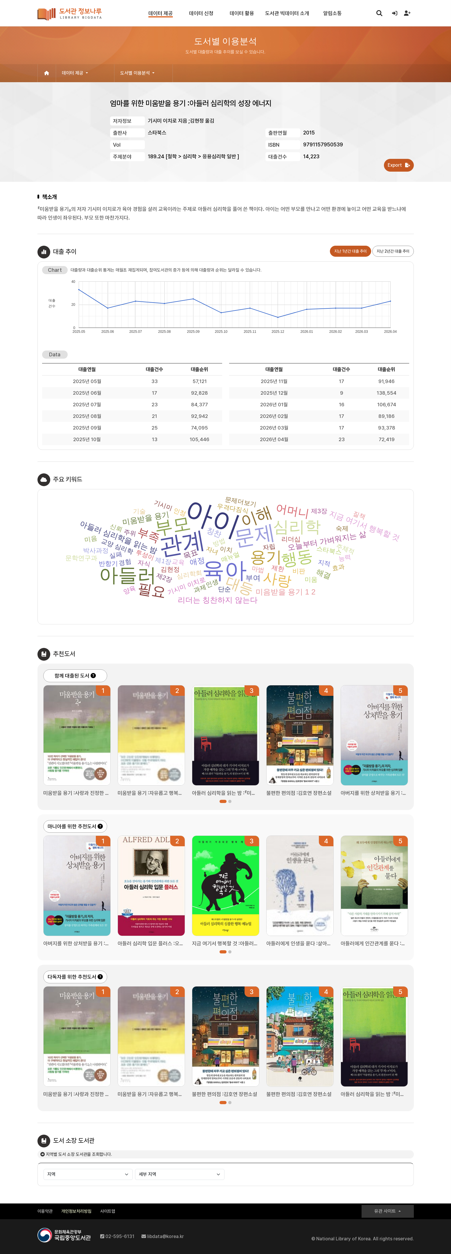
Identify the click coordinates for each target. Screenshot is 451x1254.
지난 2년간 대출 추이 (393, 251)
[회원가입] (407, 13)
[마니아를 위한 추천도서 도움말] (100, 826)
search (379, 12)
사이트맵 (107, 1211)
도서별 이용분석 (135, 73)
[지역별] (88, 1174)
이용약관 (45, 1211)
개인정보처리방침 (76, 1211)
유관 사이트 (385, 1211)
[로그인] (394, 13)
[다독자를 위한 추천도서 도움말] (100, 977)
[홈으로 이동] (47, 73)
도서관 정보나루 (69, 14)
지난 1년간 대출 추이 (350, 251)
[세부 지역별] (179, 1174)
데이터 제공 (73, 73)
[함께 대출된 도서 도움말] (93, 676)
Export (399, 165)
